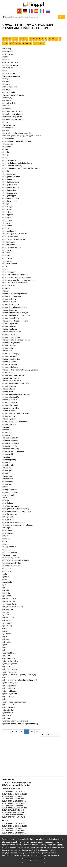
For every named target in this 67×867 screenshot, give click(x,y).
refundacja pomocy (9, 552)
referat (4, 70)
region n (5, 677)
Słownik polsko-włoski (13, 796)
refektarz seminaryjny (10, 65)
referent (5, 122)
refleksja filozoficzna (10, 182)
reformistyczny (8, 470)
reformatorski (7, 454)
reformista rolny (8, 465)
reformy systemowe (10, 492)
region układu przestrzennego (14, 702)
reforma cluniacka (9, 302)
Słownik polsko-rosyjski (13, 803)
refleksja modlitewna (10, 187)
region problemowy (10, 691)
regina (4, 645)
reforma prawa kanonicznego (13, 375)
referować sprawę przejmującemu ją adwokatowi (21, 136)
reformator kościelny (10, 438)
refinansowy (7, 147)
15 (47, 734)
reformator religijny (10, 446)
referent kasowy (8, 125)
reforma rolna (7, 392)
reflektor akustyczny (10, 231)
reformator (6, 435)
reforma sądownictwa (10, 408)
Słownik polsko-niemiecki (14, 801)
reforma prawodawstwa (11, 381)
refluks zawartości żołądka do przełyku (18, 280)
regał (4, 585)
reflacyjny (6, 152)
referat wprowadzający (11, 76)
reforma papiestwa (9, 364)
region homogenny (9, 669)
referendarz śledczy (10, 103)
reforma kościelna (9, 345)
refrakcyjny (6, 528)
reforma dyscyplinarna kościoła (14, 307)
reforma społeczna (9, 403)
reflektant (6, 223)
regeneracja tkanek (9, 604)
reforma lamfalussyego (11, 354)
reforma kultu (7, 348)
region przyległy (8, 696)
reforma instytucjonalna (11, 332)
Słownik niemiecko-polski (14, 815)
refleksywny (7, 220)
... (8, 731)
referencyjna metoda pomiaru (13, 95)
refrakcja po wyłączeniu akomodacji (16, 511)
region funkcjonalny (10, 661)
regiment (5, 639)
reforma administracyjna (11, 296)
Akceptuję (33, 860)
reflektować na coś (9, 264)
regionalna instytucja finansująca (15, 721)
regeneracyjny (7, 609)
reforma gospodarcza (10, 318)
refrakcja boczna (8, 503)
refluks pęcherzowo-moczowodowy (16, 277)
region (4, 650)
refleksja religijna (9, 196)
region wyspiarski (9, 705)
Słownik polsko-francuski (14, 794)
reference (5, 81)
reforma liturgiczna (9, 356)
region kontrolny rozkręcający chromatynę (19, 675)
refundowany (7, 568)
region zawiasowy (9, 707)
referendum (6, 109)
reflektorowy (7, 256)
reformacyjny (7, 432)
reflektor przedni (8, 242)
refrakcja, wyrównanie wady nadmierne (17, 525)
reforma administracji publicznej (14, 294)
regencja (5, 590)
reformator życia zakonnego (13, 451)
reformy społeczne (9, 490)
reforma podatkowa (10, 367)
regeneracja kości (9, 598)
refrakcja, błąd (7, 517)
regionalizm (6, 715)
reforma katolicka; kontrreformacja (16, 340)
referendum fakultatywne (12, 111)
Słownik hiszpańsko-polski (14, 812)
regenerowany (7, 620)
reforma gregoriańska (10, 324)
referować (6, 130)
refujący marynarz (9, 547)
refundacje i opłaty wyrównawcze (15, 560)
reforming (6, 457)
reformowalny (7, 476)
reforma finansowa (9, 310)
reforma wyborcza (9, 419)
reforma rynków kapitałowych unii (16, 394)
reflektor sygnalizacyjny (11, 247)
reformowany (7, 481)
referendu (6, 106)
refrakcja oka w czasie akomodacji (15, 509)
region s (5, 699)
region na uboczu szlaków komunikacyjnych (19, 680)
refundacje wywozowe (11, 566)
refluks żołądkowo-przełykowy (14, 283)
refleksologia (7, 207)
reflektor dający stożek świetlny (15, 234)
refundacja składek (9, 555)
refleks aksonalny (9, 160)
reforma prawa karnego (11, 378)
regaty (4, 579)
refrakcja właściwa (9, 514)
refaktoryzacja (7, 51)
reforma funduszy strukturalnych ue (16, 315)
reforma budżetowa (10, 299)
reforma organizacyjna (11, 359)
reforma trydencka (9, 411)
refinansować (7, 144)
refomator (6, 288)
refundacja (6, 549)
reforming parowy (9, 460)
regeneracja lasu (8, 601)
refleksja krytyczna (9, 185)
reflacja (5, 149)
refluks (4, 269)
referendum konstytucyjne (12, 114)
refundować (6, 571)
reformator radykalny (10, 443)
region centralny (8, 658)
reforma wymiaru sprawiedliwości (15, 421)
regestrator (6, 634)
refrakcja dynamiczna (10, 506)
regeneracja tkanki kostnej (12, 607)
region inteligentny (9, 672)
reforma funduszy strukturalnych (15, 313)
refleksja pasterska (9, 193)
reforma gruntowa (9, 326)
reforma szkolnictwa (10, 405)
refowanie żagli (8, 495)
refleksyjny (6, 217)
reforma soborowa (9, 400)
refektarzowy (7, 68)
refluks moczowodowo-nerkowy (15, 275)
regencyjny (6, 593)
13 (37, 731)
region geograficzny (10, 664)
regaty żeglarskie (9, 582)
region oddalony (8, 688)
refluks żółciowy (8, 285)
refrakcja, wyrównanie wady (13, 522)
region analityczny (9, 653)
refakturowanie (8, 54)
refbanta (5, 57)
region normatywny (10, 683)
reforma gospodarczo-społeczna (15, 321)
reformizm (6, 473)
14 (42, 734)
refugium (5, 544)
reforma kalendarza (9, 334)
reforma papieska (9, 362)
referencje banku (8, 92)
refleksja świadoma (9, 201)
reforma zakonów (9, 424)
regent (4, 628)
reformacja (6, 430)
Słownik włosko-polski (13, 810)
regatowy (5, 577)
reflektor (5, 228)
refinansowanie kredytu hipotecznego (17, 141)
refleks (4, 158)
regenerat (5, 612)
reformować (7, 484)
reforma (5, 291)
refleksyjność (7, 215)
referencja (6, 84)
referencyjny (7, 98)
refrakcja (5, 500)
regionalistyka (7, 710)
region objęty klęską (10, 686)
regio (4, 647)
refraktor (5, 536)
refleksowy (6, 209)
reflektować (6, 261)
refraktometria (7, 533)
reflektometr (7, 226)
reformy (5, 487)
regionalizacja (7, 713)
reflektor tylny (7, 250)
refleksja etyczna (8, 179)
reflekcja (5, 155)
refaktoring (6, 49)
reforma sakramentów (10, 397)
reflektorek (6, 253)
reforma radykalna (9, 386)
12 (32, 731)
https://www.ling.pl (29, 850)
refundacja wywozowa (11, 558)
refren (4, 541)
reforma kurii (7, 351)
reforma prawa (7, 373)
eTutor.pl (6, 783)
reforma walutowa (9, 416)
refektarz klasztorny (10, 62)
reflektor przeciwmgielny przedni (15, 239)
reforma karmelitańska (11, 337)
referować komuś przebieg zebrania (16, 133)
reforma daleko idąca (10, 305)
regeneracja (6, 596)
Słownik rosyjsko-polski (13, 817)
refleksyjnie (6, 212)
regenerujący (7, 626)
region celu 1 (7, 656)
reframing (5, 539)
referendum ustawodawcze (12, 119)
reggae (4, 637)
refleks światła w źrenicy (12, 166)
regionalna (6, 718)
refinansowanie (8, 138)
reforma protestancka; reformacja (15, 383)
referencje (6, 89)
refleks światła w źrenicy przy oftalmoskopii (20, 168)
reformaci (5, 427)
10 (21, 731)
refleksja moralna (9, 190)
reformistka (6, 468)
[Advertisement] (33, 758)
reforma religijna (8, 389)
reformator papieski (10, 441)
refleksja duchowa (9, 174)
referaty (5, 79)
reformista (6, 462)
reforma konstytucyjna (11, 343)
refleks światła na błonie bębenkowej (17, 163)
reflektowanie (7, 258)
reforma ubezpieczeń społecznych (15, 413)
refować (5, 498)
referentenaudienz (9, 128)
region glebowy (8, 666)
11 (27, 731)
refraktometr (7, 530)
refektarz (5, 60)
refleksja (5, 171)
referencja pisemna (9, 87)
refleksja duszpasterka (11, 177)
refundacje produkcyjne (11, 563)
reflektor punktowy (10, 245)
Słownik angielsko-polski (14, 806)
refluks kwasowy (9, 272)
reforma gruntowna (9, 329)
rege (3, 588)
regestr (4, 631)
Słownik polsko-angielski (14, 792)
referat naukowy (8, 73)
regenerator (6, 615)
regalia (4, 574)
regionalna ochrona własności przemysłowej (20, 724)
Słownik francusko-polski (14, 808)
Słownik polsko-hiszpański (14, 799)
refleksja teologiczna (10, 198)
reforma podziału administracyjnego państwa (20, 370)
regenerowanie (8, 617)
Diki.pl (4, 785)
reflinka (5, 266)
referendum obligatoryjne (12, 117)
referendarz (6, 100)
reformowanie (7, 479)
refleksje (5, 204)
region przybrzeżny (9, 694)
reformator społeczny (10, 449)
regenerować (7, 623)
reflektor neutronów (10, 236)
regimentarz (6, 642)
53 (57, 734)
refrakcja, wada (8, 519)
